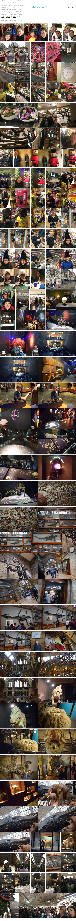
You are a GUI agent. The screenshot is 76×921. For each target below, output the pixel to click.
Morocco (16, 5)
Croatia (13, 7)
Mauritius (13, 14)
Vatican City (5, 7)
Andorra (4, 5)
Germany (4, 3)
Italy (19, 3)
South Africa (5, 14)
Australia (20, 14)
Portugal (22, 5)
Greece (20, 9)
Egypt (9, 12)
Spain (10, 5)
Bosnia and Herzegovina (9, 9)
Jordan (4, 12)
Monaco (24, 3)
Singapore (5, 16)
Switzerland (12, 3)
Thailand (12, 16)
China (18, 16)
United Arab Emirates (19, 12)
